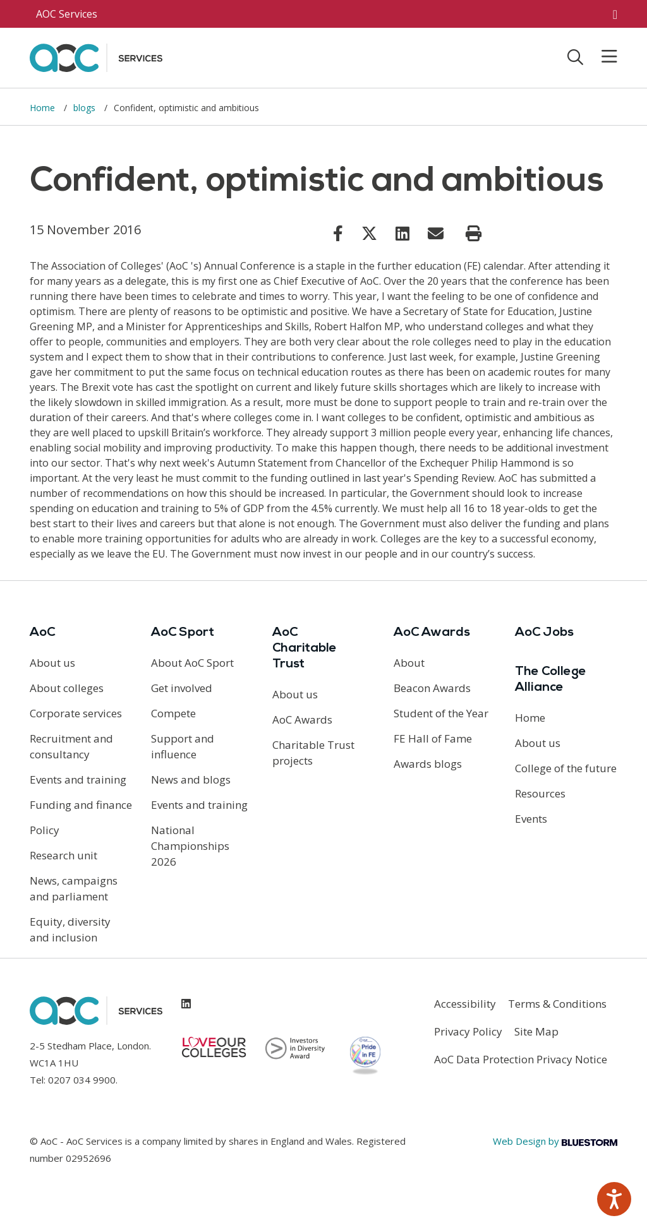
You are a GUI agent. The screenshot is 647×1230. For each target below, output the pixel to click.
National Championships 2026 (190, 846)
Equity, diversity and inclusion (70, 929)
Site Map (536, 1031)
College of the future (566, 768)
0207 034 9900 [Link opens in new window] (82, 1079)
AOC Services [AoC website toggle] (66, 14)
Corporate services (76, 713)
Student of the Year (441, 713)
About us (52, 662)
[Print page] (473, 233)
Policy (44, 830)
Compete (173, 713)
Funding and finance (81, 804)
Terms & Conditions (557, 1003)
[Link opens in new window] (338, 233)
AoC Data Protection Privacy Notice (520, 1059)
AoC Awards (302, 719)
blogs (85, 108)
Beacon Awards (432, 688)
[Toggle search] (575, 57)
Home (43, 108)
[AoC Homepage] (96, 57)
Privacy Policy (468, 1031)
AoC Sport (182, 632)
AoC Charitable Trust (304, 648)
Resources (540, 793)
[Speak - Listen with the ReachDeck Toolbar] (614, 1199)
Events (531, 818)
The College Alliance (550, 680)
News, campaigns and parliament (74, 888)
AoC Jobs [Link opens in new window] (544, 632)
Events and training (78, 779)
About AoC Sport (192, 662)
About (409, 662)
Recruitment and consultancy (71, 746)
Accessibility (465, 1003)
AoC (42, 632)
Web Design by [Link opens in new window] (555, 1141)
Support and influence (182, 746)
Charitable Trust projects (313, 752)
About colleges (67, 688)
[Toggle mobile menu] (601, 57)
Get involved (181, 688)
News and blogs (191, 779)
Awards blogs (428, 763)
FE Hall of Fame (433, 738)
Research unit (63, 855)
